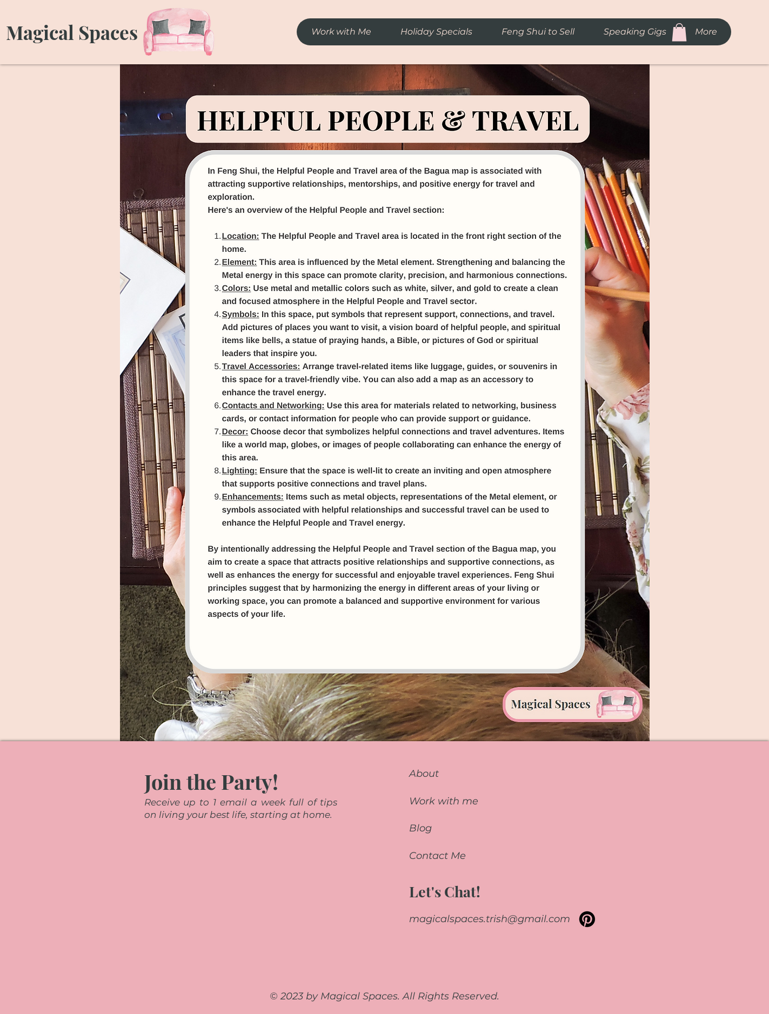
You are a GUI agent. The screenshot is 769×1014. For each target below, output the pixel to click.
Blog (420, 828)
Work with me (443, 801)
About (424, 774)
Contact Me (437, 856)
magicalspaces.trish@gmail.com (489, 919)
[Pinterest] (587, 919)
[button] (679, 32)
